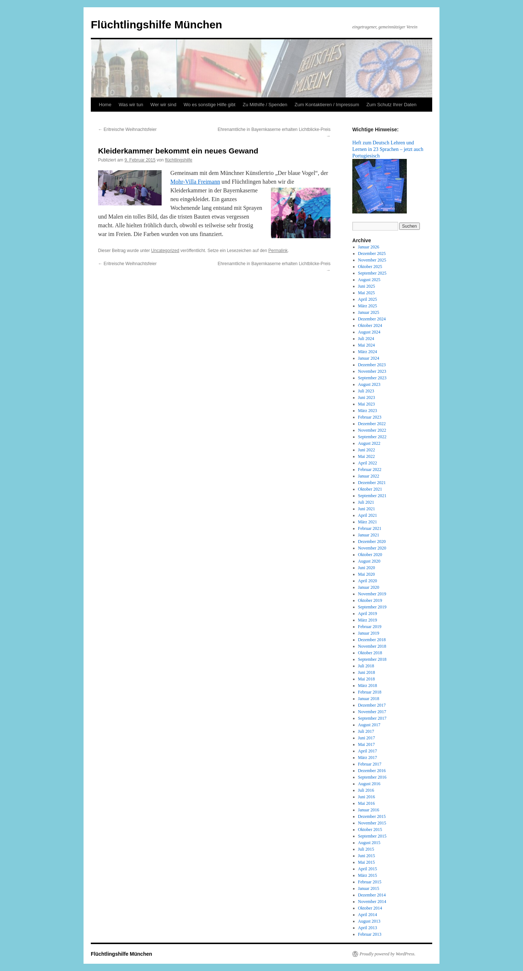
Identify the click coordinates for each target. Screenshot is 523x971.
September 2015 (372, 836)
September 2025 (372, 273)
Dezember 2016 (372, 770)
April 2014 (367, 914)
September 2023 (372, 377)
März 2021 (367, 521)
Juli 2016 (366, 790)
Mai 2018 (366, 679)
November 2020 (372, 548)
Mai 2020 (366, 574)
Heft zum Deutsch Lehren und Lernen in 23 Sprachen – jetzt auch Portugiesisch (387, 149)
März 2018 (367, 685)
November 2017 (372, 711)
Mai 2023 (366, 404)
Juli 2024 (366, 338)
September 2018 (372, 659)
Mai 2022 (366, 456)
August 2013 (369, 921)
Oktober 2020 (370, 554)
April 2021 (367, 515)
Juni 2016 (366, 796)
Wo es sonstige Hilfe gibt (209, 104)
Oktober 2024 (370, 325)
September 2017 (372, 718)
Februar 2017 (369, 764)
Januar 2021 (368, 535)
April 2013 (367, 927)
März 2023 (367, 410)
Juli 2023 (366, 390)
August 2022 (369, 443)
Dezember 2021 (372, 482)
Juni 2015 (366, 855)
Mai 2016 (366, 803)
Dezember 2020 (372, 541)
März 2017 (367, 757)
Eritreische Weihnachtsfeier (127, 129)
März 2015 (367, 875)
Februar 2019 (369, 626)
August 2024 (369, 332)
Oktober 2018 (370, 652)
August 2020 (369, 561)
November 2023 (372, 371)
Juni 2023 (366, 397)
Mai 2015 (366, 862)
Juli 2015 (366, 849)
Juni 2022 (366, 449)
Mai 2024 (366, 345)
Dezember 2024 (372, 318)
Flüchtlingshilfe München (156, 25)
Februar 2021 (369, 528)
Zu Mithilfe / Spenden (265, 104)
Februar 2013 (369, 934)
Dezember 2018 (372, 639)
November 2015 (372, 823)
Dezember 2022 (372, 423)
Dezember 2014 (372, 895)
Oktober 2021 (370, 489)
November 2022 (372, 430)
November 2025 (372, 260)
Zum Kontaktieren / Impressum (327, 104)
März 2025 (367, 305)
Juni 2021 (366, 508)
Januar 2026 (368, 246)
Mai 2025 (366, 292)
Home (105, 104)
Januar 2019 (368, 633)
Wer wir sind (163, 104)
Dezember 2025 (372, 253)
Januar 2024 (368, 358)
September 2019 (372, 607)
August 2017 (369, 724)
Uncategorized (165, 250)
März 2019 (367, 620)
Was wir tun (131, 104)
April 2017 (367, 751)
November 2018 (372, 646)
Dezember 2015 (372, 816)
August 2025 (369, 279)
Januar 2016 (368, 809)
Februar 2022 (369, 469)
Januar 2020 (368, 587)
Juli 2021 (366, 502)
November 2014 (372, 901)
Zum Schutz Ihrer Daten (391, 104)
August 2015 (369, 842)
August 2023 (369, 384)
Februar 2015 (369, 881)
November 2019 (372, 593)
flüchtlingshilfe (178, 160)
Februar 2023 (369, 417)
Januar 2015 (368, 888)
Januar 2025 (368, 312)
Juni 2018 (366, 672)
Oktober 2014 (370, 908)
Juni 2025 (366, 286)
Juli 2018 (366, 665)
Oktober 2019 (370, 600)
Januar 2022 (368, 476)
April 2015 (367, 868)
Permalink (278, 250)
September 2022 (372, 436)
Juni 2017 (366, 737)
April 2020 (367, 580)
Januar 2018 (368, 698)
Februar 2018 (369, 692)
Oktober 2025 (370, 266)
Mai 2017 (366, 744)
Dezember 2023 (372, 364)
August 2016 (369, 783)
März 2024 (367, 351)
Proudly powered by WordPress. (387, 953)
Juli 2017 (366, 731)
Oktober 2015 (370, 829)
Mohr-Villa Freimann (195, 182)
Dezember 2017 (372, 705)
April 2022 (367, 462)
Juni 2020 (366, 567)
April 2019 (367, 613)
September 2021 (372, 495)
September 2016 (372, 777)
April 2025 (367, 299)
